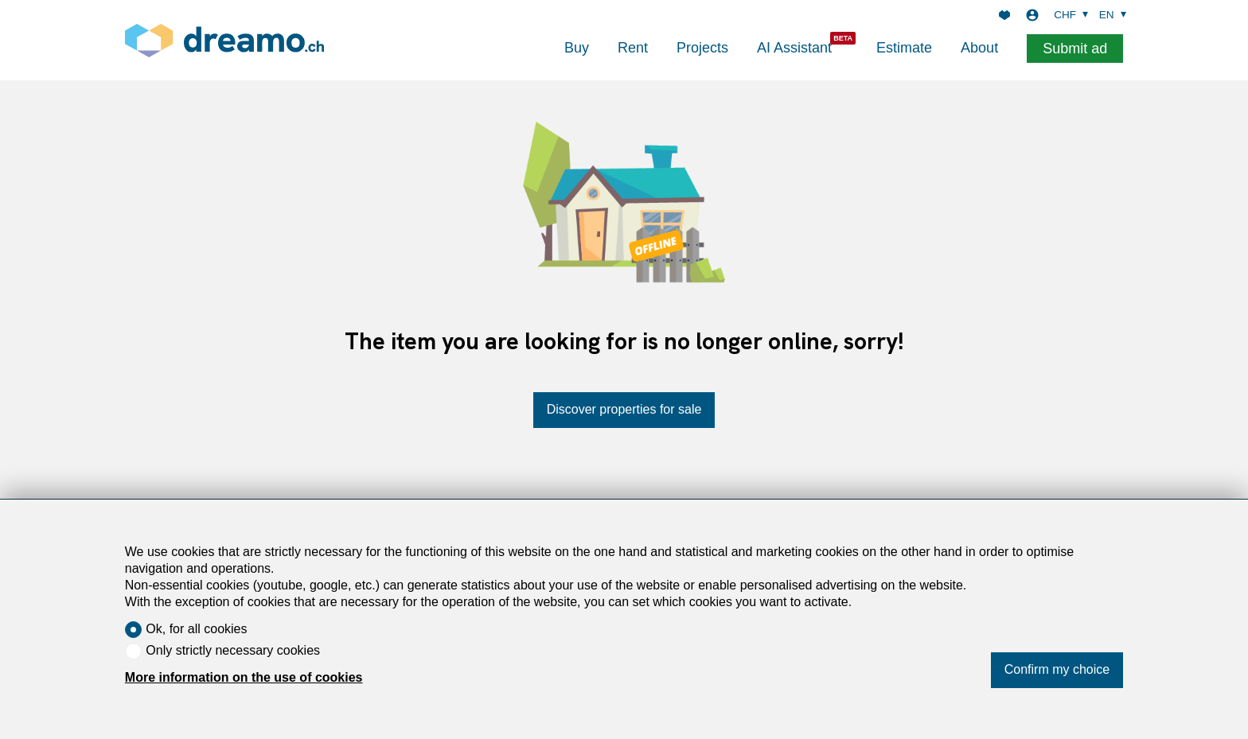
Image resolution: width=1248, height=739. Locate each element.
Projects (702, 48)
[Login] (1032, 15)
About (979, 48)
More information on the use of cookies (244, 677)
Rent (633, 48)
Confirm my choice (1057, 669)
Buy (576, 48)
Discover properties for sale (624, 409)
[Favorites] (1004, 15)
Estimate (904, 48)
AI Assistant (794, 48)
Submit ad (1075, 48)
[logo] (224, 40)
